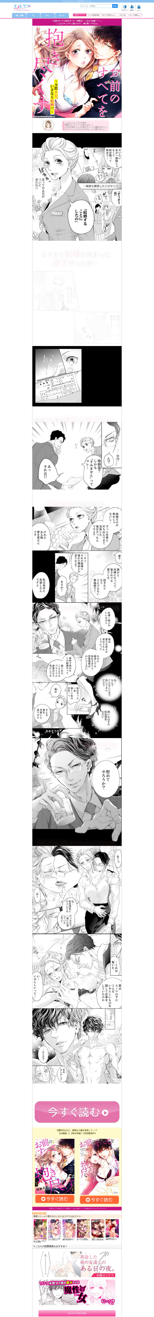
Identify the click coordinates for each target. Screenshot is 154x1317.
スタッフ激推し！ (134, 15)
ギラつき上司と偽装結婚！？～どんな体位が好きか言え (83, 1239)
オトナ (62, 15)
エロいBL (122, 15)
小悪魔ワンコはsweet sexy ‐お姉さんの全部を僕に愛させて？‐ (97, 1239)
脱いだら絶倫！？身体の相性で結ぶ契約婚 (40, 1241)
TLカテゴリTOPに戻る (77, 1313)
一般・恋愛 (19, 15)
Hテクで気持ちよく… (109, 15)
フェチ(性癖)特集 (93, 15)
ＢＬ (47, 15)
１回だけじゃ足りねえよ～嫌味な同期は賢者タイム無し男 (68, 1239)
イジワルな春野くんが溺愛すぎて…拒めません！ (54, 1239)
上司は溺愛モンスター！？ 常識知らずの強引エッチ (112, 1239)
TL (33, 15)
